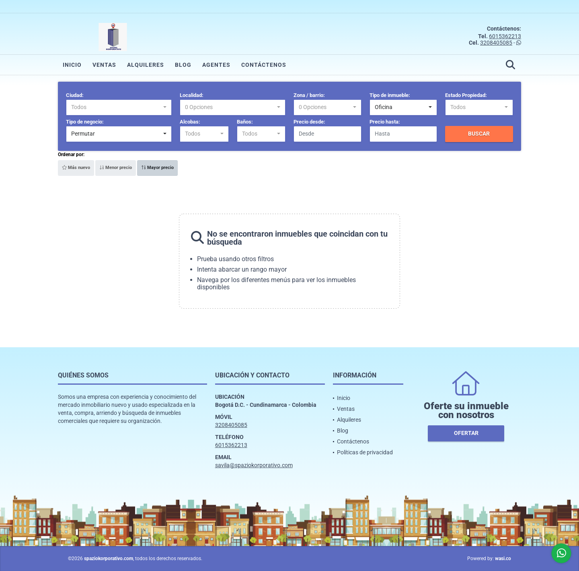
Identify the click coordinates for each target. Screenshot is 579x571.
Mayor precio (157, 167)
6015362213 (505, 36)
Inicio (72, 65)
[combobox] (119, 107)
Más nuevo (76, 167)
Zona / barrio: (309, 95)
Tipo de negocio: (85, 122)
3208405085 (496, 42)
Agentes (216, 65)
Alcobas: (190, 122)
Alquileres (145, 65)
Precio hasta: (385, 122)
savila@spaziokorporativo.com (254, 465)
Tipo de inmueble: (390, 95)
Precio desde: (309, 122)
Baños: (245, 122)
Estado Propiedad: (466, 95)
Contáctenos (263, 65)
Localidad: (191, 95)
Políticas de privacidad (365, 452)
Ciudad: (75, 95)
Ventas (104, 65)
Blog (183, 65)
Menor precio (115, 167)
